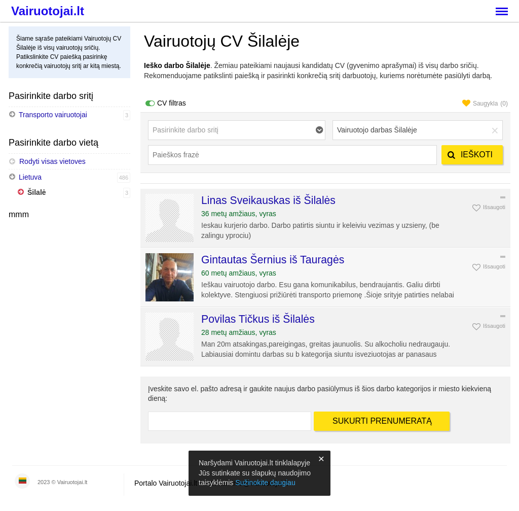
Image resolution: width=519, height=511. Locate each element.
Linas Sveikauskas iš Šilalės (268, 200)
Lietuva (30, 177)
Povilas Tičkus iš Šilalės (258, 319)
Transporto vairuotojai (53, 115)
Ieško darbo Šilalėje (177, 65)
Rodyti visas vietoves (47, 161)
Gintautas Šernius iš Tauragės (272, 259)
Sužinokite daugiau (265, 483)
